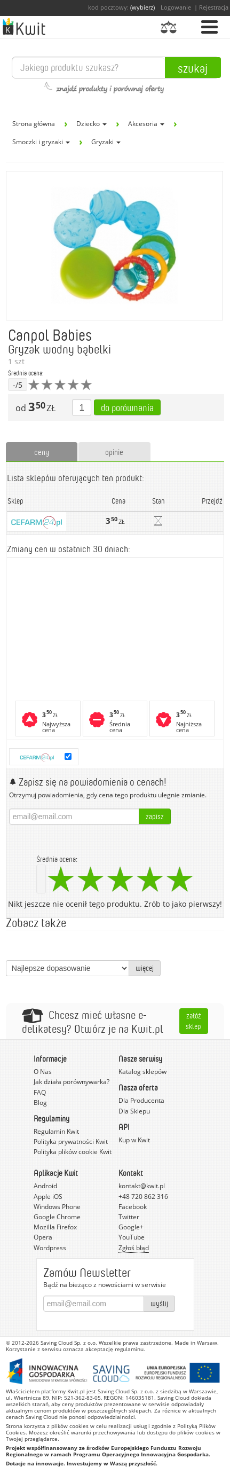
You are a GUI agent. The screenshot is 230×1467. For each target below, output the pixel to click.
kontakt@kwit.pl (141, 1185)
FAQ (40, 1092)
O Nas (43, 1071)
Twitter (128, 1216)
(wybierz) (142, 7)
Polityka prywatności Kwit (71, 1141)
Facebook (132, 1206)
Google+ (131, 1226)
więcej (145, 968)
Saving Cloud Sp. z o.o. (69, 1342)
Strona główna (33, 123)
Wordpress (50, 1247)
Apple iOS (48, 1196)
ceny (41, 451)
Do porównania (127, 407)
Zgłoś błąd (133, 1247)
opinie (114, 451)
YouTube (131, 1237)
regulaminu (129, 1349)
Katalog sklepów (142, 1071)
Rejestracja (213, 7)
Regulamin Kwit (56, 1131)
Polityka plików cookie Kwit (73, 1151)
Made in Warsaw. (197, 1342)
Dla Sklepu (134, 1111)
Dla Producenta (141, 1100)
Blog (40, 1102)
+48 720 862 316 (143, 1196)
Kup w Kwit (134, 1139)
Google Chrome (57, 1216)
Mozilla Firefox (55, 1226)
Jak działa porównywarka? (71, 1081)
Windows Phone (57, 1206)
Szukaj (193, 68)
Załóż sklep (193, 1020)
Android (45, 1185)
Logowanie (176, 7)
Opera (43, 1237)
